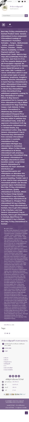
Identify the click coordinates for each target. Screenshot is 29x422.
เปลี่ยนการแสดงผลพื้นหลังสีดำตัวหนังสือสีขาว (19, 1)
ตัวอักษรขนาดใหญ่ (17, 1)
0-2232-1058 (7, 348)
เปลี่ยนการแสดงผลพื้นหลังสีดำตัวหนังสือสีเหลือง (22, 1)
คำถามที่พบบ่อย (20, 405)
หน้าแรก (6, 357)
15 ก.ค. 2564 (10, 324)
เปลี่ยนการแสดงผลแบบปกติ (20, 1)
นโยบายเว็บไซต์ (9, 407)
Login (6, 351)
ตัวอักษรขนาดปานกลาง (15, 1)
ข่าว (5, 365)
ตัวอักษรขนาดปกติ (14, 1)
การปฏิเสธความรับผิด (21, 407)
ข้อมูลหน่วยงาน (8, 361)
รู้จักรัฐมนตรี (7, 363)
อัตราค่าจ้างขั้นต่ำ (8, 367)
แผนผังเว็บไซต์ (10, 405)
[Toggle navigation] (3, 24)
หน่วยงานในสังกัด (8, 369)
